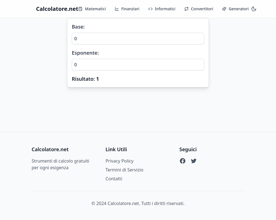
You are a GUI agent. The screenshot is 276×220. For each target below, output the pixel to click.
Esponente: (85, 52)
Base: (78, 26)
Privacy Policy (120, 161)
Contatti (114, 179)
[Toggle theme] (254, 9)
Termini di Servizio (125, 170)
